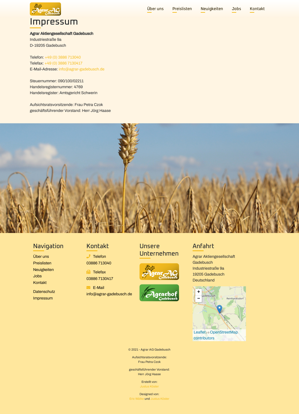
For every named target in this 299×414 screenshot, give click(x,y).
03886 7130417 (99, 278)
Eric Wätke (136, 398)
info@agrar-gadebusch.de (81, 69)
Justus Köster (149, 386)
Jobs (236, 9)
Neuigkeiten (212, 9)
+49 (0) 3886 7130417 (63, 63)
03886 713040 (98, 263)
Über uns (155, 9)
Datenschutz (44, 291)
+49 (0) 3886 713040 (63, 57)
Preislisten (182, 9)
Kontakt (257, 9)
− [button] (198, 299)
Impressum (43, 298)
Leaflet (200, 332)
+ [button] (198, 292)
